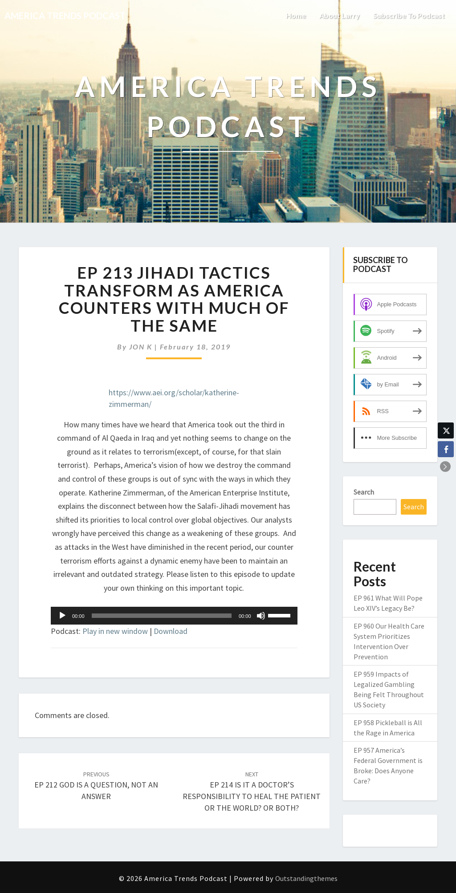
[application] (174, 616)
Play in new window (115, 631)
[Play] (62, 615)
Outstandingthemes (306, 878)
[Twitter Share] (446, 430)
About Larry (339, 15)
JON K (140, 346)
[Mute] (260, 615)
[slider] (162, 615)
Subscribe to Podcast (409, 15)
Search (364, 491)
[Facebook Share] (446, 449)
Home (296, 15)
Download (170, 631)
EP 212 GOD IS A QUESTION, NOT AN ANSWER (96, 785)
